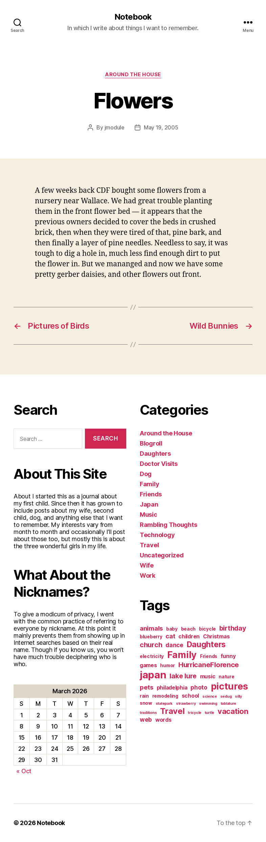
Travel (149, 545)
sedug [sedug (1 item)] (226, 696)
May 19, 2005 (161, 127)
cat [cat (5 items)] (170, 636)
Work (147, 575)
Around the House (133, 74)
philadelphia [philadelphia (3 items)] (172, 687)
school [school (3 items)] (190, 696)
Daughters (155, 453)
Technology (157, 534)
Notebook (133, 17)
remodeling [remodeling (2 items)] (165, 696)
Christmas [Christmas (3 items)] (216, 636)
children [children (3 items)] (189, 636)
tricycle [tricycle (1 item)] (194, 713)
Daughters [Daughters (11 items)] (206, 644)
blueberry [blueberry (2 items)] (151, 636)
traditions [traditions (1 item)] (148, 713)
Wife (147, 565)
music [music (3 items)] (208, 676)
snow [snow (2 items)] (146, 703)
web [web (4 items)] (146, 719)
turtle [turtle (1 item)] (209, 713)
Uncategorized (162, 555)
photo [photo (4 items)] (199, 687)
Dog (146, 473)
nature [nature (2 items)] (226, 676)
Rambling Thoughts (168, 524)
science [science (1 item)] (209, 696)
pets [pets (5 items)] (146, 687)
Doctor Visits (159, 463)
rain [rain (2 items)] (144, 696)
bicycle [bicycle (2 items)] (207, 629)
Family (149, 484)
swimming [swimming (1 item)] (208, 703)
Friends (151, 494)
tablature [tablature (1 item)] (229, 703)
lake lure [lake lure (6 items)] (183, 676)
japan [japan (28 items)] (153, 675)
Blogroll (151, 443)
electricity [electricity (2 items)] (152, 656)
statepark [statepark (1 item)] (164, 703)
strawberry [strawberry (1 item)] (186, 703)
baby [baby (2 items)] (172, 629)
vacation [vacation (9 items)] (233, 711)
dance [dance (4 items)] (174, 645)
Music (148, 514)
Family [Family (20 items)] (182, 654)
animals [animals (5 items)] (151, 628)
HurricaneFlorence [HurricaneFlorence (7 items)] (208, 664)
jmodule (115, 127)
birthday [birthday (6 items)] (232, 628)
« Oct (23, 771)
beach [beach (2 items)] (188, 629)
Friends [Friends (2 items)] (208, 656)
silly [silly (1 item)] (238, 696)
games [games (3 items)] (148, 665)
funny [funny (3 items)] (228, 656)
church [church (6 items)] (151, 645)
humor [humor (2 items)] (167, 665)
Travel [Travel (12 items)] (172, 711)
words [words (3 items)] (163, 720)
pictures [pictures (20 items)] (229, 686)
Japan (149, 504)
